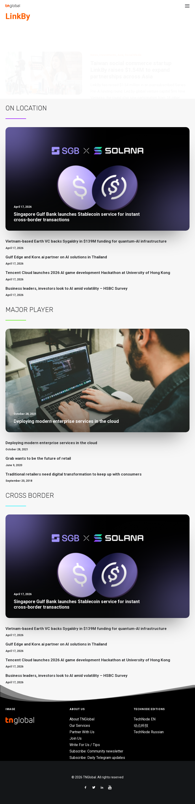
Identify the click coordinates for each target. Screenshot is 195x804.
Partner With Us (81, 732)
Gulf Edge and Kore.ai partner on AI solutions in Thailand (56, 257)
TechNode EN (144, 719)
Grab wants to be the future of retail (38, 458)
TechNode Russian (149, 732)
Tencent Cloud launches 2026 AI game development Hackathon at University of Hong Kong (87, 272)
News (94, 33)
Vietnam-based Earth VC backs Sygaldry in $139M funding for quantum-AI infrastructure (86, 241)
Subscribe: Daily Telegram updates (97, 757)
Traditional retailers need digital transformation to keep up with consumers (73, 474)
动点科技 (141, 725)
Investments (107, 33)
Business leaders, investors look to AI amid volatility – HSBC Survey (66, 288)
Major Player (29, 310)
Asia (120, 33)
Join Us (75, 738)
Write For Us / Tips (84, 745)
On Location (26, 108)
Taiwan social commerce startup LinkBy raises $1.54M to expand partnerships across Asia (130, 48)
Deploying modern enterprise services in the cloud (51, 442)
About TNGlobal (81, 719)
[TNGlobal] (12, 6)
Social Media (133, 33)
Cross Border (29, 495)
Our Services (79, 725)
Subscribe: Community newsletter (96, 751)
